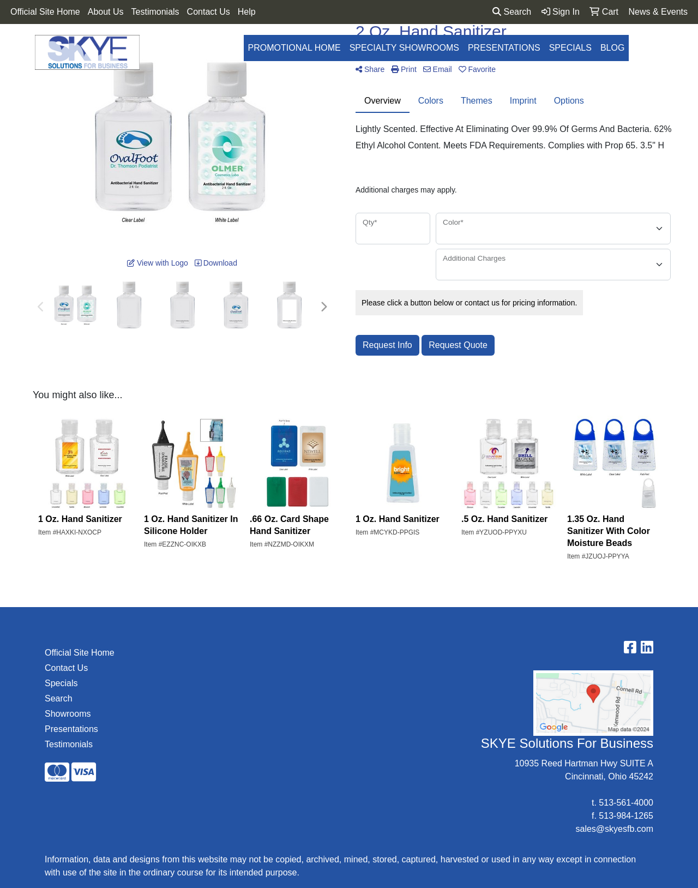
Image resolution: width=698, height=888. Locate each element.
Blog (612, 47)
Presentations (504, 47)
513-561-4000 (626, 802)
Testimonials (155, 11)
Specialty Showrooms (404, 47)
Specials (570, 47)
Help (247, 11)
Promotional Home (294, 47)
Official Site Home (45, 11)
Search (511, 11)
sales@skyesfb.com (614, 828)
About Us (106, 11)
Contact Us (208, 11)
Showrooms (68, 713)
